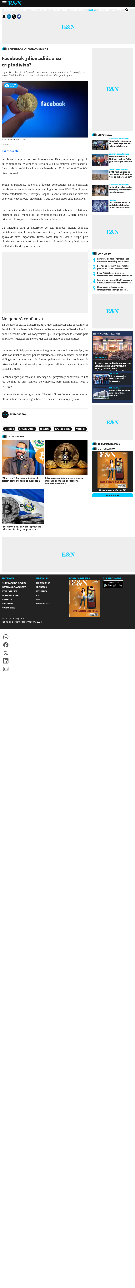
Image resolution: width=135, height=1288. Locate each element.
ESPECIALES (42, 578)
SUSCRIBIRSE (112, 495)
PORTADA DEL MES (79, 578)
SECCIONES (8, 578)
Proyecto (45, 429)
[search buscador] (127, 10)
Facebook (9, 429)
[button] (6, 637)
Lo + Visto (104, 253)
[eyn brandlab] (106, 334)
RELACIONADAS (16, 436)
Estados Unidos (27, 429)
